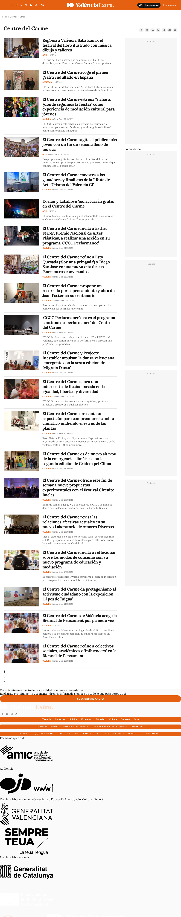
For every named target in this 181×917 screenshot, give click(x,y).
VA (36, 5)
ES (42, 5)
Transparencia (152, 734)
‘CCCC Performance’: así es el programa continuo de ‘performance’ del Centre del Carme (78, 322)
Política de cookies (113, 734)
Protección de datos (87, 734)
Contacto (25, 734)
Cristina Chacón (58, 301)
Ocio (136, 719)
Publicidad (134, 734)
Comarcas (60, 719)
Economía (86, 719)
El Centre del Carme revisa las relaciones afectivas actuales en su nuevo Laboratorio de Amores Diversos (78, 521)
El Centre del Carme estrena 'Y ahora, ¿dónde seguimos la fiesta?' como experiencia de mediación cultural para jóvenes (78, 106)
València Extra (57, 119)
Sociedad (100, 719)
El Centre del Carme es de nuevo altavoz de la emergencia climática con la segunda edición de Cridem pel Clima (79, 458)
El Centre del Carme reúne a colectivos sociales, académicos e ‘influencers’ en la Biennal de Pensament (79, 650)
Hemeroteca (138, 726)
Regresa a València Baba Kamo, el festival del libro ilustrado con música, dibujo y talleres (77, 45)
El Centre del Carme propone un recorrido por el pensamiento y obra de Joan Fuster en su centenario (78, 290)
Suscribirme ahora (90, 698)
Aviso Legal (64, 734)
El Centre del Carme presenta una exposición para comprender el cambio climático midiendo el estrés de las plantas (78, 421)
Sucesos (125, 719)
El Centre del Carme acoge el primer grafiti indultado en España (75, 75)
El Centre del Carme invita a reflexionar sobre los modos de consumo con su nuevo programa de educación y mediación (79, 560)
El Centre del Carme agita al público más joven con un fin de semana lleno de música (79, 144)
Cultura (113, 719)
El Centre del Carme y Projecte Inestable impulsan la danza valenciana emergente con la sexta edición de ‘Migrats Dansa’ (78, 360)
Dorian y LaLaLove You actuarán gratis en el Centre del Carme (78, 204)
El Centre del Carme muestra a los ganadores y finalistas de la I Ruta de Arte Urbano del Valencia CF (76, 179)
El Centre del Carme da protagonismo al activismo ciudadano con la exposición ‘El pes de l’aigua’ (79, 593)
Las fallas (41, 726)
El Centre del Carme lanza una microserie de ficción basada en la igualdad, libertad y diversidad (73, 386)
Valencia (46, 719)
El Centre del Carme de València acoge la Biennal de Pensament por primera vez (79, 618)
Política (73, 719)
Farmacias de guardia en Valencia (69, 726)
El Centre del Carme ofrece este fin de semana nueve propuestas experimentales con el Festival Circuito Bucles (78, 487)
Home (4, 17)
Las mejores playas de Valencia (110, 726)
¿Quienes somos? (44, 734)
